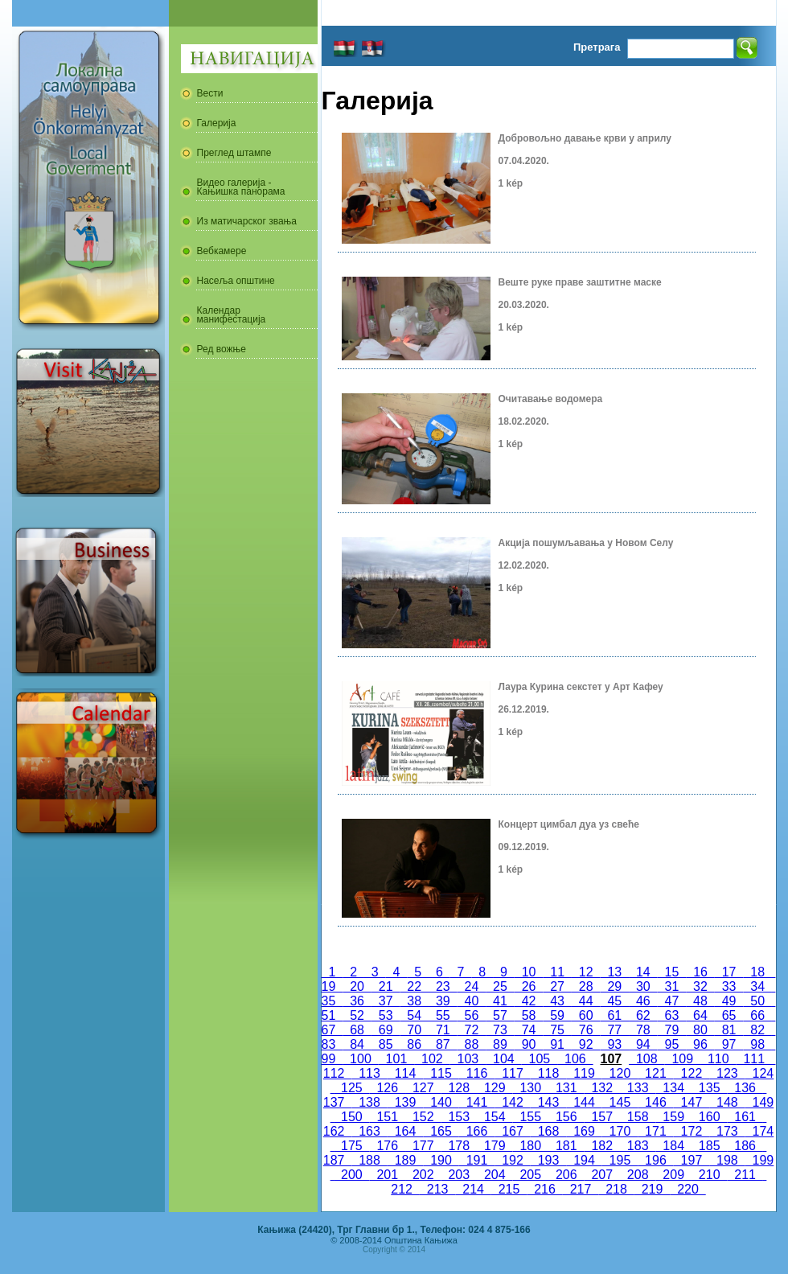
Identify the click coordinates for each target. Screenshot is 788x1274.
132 (601, 1088)
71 (443, 1030)
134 (673, 1088)
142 (512, 1102)
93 (614, 1044)
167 (512, 1131)
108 (646, 1059)
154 (494, 1117)
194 (583, 1160)
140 (440, 1102)
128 (459, 1088)
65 (729, 1015)
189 (405, 1160)
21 (385, 986)
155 (530, 1117)
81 (729, 1030)
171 (655, 1131)
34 (757, 986)
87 (443, 1044)
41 (500, 1001)
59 (557, 1015)
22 (414, 986)
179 (494, 1146)
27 (557, 986)
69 (385, 1030)
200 (351, 1175)
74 (529, 1030)
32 (700, 986)
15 (672, 972)
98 (757, 1044)
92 (586, 1044)
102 (431, 1059)
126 (387, 1088)
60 (586, 1015)
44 (586, 1001)
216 (544, 1189)
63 (672, 1015)
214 (472, 1189)
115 (440, 1073)
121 (655, 1073)
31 (672, 986)
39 (443, 1001)
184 (673, 1146)
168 (548, 1131)
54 (414, 1015)
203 (459, 1175)
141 (477, 1102)
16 (700, 972)
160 (709, 1117)
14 (643, 972)
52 (357, 1015)
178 (459, 1146)
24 (472, 986)
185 (709, 1146)
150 (351, 1117)
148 (727, 1102)
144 (583, 1102)
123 (727, 1073)
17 (729, 972)
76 (586, 1030)
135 (709, 1088)
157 (601, 1117)
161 (744, 1117)
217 (580, 1189)
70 (414, 1030)
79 (672, 1030)
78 (643, 1030)
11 (557, 972)
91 (557, 1044)
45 (614, 1001)
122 (691, 1073)
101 (396, 1059)
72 (472, 1030)
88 (472, 1044)
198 (727, 1160)
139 (405, 1102)
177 (423, 1146)
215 (509, 1189)
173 (727, 1131)
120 (620, 1073)
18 (757, 972)
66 (757, 1015)
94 (643, 1044)
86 (414, 1044)
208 (637, 1175)
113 (369, 1073)
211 (744, 1175)
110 (718, 1059)
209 (673, 1175)
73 (500, 1030)
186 (744, 1146)
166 (477, 1131)
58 (529, 1015)
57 (500, 1015)
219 (652, 1189)
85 (385, 1044)
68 (357, 1030)
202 (423, 1175)
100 (360, 1059)
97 (729, 1044)
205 (530, 1175)
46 (643, 1001)
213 (437, 1189)
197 (691, 1160)
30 (643, 986)
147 (691, 1102)
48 (700, 1001)
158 (637, 1117)
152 (423, 1117)
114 (405, 1073)
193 (548, 1160)
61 (614, 1015)
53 (385, 1015)
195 (620, 1160)
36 (357, 1001)
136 (744, 1088)
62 (643, 1015)
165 (440, 1131)
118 (548, 1073)
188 (369, 1160)
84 (357, 1044)
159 (673, 1117)
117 (512, 1073)
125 (351, 1088)
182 (601, 1146)
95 (672, 1044)
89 (500, 1044)
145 (620, 1102)
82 (757, 1030)
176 (387, 1146)
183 (637, 1146)
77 (614, 1030)
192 (512, 1160)
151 (387, 1117)
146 (655, 1102)
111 (754, 1059)
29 (614, 986)
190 (440, 1160)
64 (700, 1015)
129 (494, 1088)
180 (530, 1146)
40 (472, 1001)
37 (385, 1001)
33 (729, 986)
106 (575, 1059)
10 (529, 972)
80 (700, 1030)
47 (672, 1001)
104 (503, 1059)
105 (539, 1059)
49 (729, 1001)
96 (700, 1044)
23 (443, 986)
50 (757, 1001)
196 (655, 1160)
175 (351, 1146)
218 (616, 1189)
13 (615, 972)
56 (472, 1015)
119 (583, 1073)
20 (357, 986)
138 (369, 1102)
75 (557, 1030)
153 (459, 1117)
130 (530, 1088)
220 (687, 1189)
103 (468, 1059)
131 (566, 1088)
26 (529, 986)
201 (387, 1175)
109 (682, 1059)
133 (637, 1088)
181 (566, 1146)
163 (369, 1131)
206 (566, 1175)
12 (586, 972)
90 (529, 1044)
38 (414, 1001)
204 (494, 1175)
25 (500, 986)
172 (691, 1131)
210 (709, 1175)
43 (557, 1001)
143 (548, 1102)
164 (405, 1131)
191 (477, 1160)
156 (566, 1117)
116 (477, 1073)
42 (529, 1001)
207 (601, 1175)
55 (443, 1015)
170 (620, 1131)
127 (423, 1088)
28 (586, 986)
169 (583, 1131)
